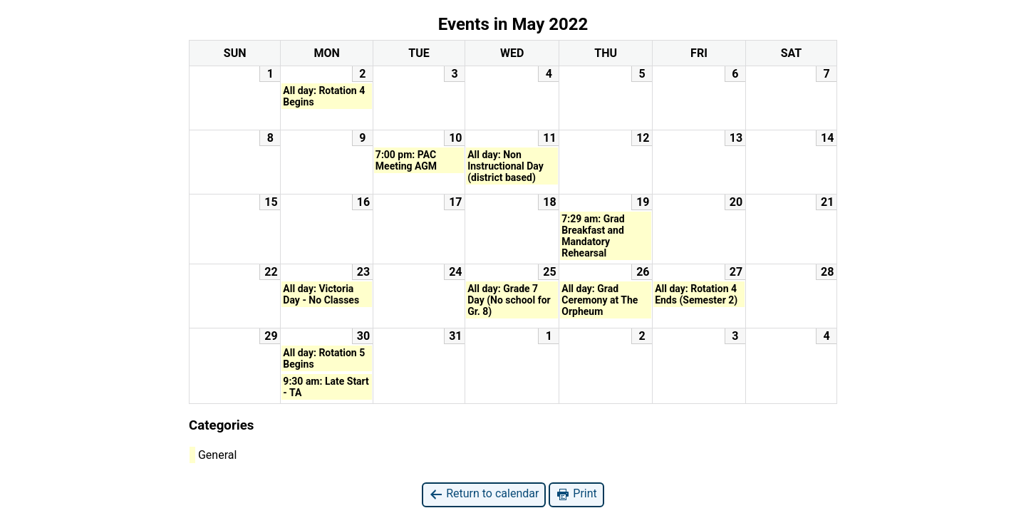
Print (576, 494)
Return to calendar (484, 494)
